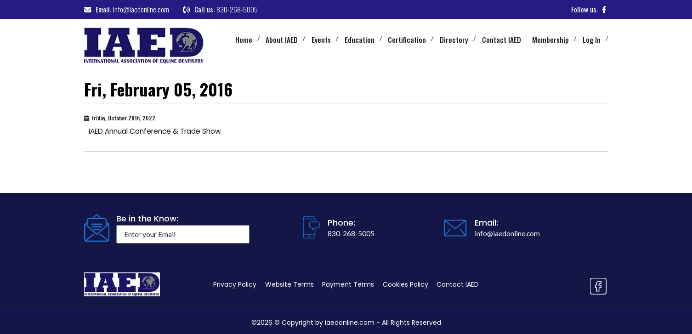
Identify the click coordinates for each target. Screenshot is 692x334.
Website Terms (289, 284)
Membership (550, 39)
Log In (592, 39)
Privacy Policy (234, 284)
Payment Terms (348, 284)
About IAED (282, 39)
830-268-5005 (237, 9)
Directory (454, 39)
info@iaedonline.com (141, 9)
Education (359, 39)
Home (243, 39)
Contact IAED (501, 39)
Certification (407, 39)
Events (321, 39)
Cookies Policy (405, 284)
